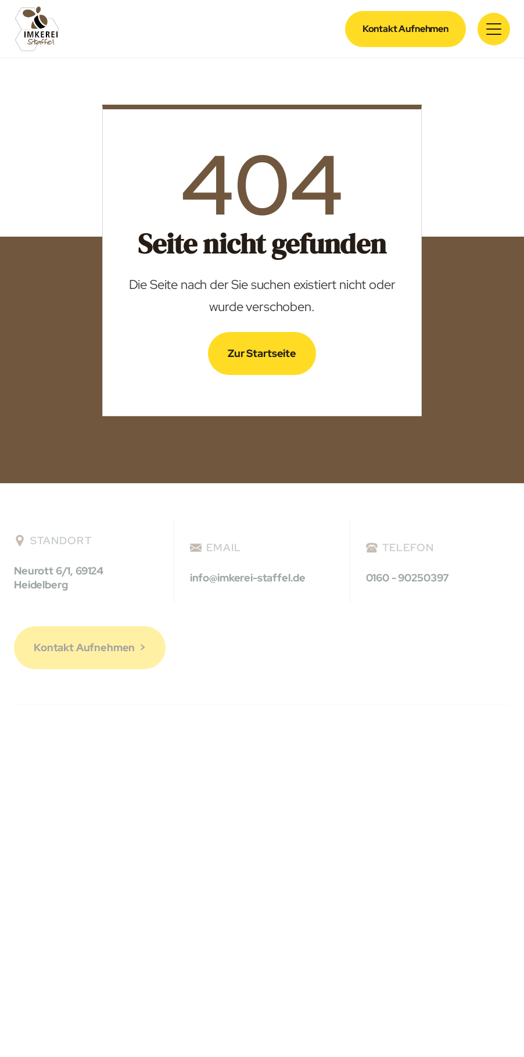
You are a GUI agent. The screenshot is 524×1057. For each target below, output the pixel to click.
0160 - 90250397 (408, 577)
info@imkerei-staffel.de (248, 577)
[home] (37, 29)
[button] (494, 29)
